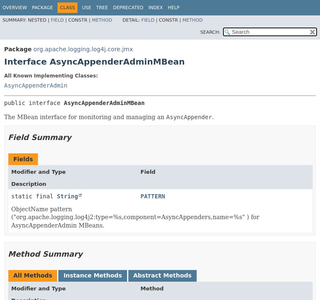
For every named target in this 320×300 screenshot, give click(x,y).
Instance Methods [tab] (92, 275)
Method (102, 20)
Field (57, 20)
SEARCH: (210, 32)
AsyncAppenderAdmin (36, 85)
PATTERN (152, 196)
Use (86, 7)
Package (42, 7)
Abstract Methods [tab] (162, 275)
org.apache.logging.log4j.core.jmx (83, 49)
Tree (102, 7)
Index (155, 7)
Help (174, 7)
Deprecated (128, 7)
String (67, 196)
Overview (14, 7)
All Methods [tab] (32, 275)
